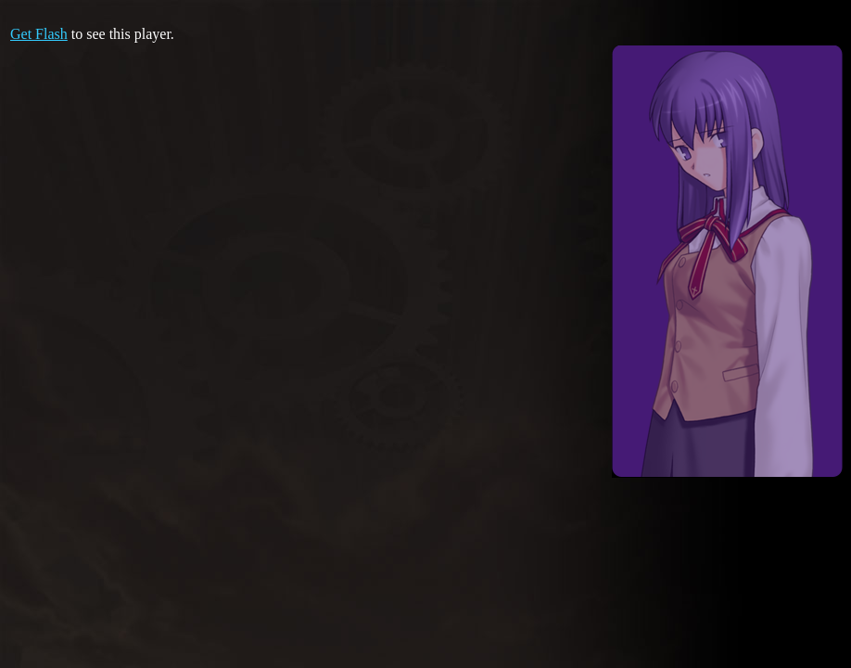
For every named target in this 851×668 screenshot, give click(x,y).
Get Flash (39, 34)
